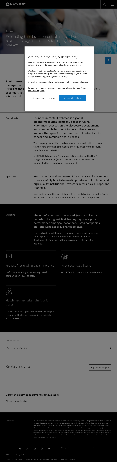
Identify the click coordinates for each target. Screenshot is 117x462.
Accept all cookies (72, 98)
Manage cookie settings (44, 98)
